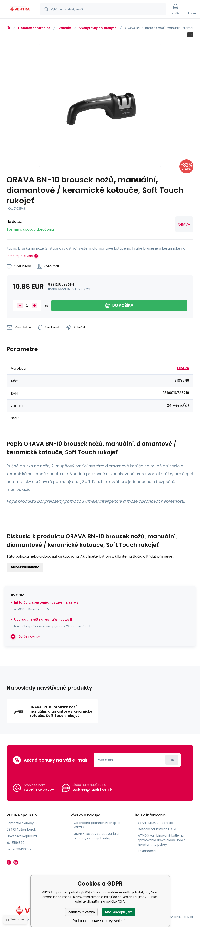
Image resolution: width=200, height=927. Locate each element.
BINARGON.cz (183, 917)
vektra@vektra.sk (92, 790)
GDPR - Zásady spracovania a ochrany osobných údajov (96, 836)
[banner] (20, 9)
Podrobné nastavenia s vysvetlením (100, 921)
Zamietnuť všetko (81, 912)
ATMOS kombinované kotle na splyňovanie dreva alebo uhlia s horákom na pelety (161, 840)
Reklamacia (147, 851)
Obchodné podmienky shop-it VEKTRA (97, 825)
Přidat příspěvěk (25, 567)
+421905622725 (39, 790)
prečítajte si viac (20, 256)
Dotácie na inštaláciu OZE (157, 829)
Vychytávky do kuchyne (98, 28)
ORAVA (184, 224)
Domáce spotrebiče (34, 28)
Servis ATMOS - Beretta (155, 823)
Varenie (65, 28)
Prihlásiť (171, 760)
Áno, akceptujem (118, 912)
